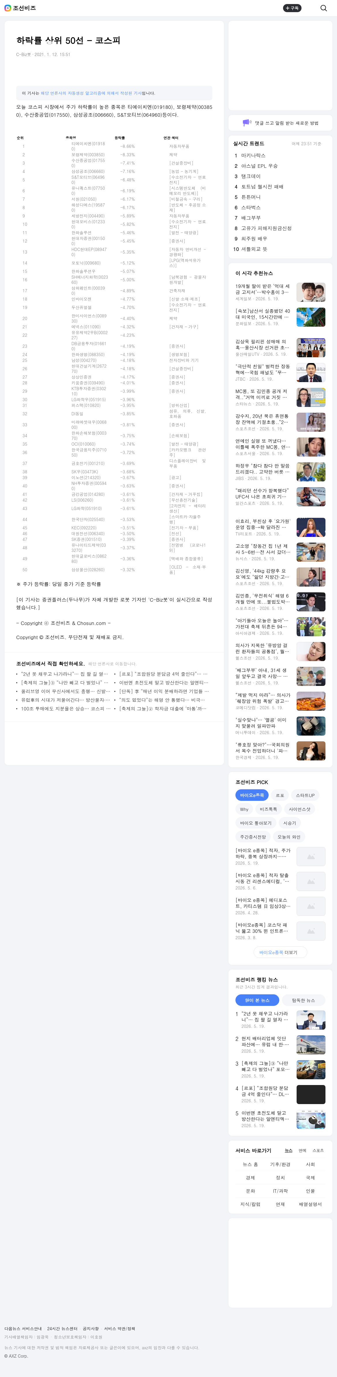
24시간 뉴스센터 (62, 1328)
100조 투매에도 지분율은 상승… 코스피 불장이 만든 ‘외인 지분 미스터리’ (66, 708)
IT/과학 (280, 1191)
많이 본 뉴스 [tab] (257, 1000)
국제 (310, 1177)
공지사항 (91, 1328)
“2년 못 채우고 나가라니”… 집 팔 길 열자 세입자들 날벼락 (66, 674)
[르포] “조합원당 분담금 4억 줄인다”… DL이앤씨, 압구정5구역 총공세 (164, 674)
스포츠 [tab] (318, 1150)
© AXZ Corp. (16, 1356)
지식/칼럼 (250, 1204)
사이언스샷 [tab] (299, 809)
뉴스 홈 (250, 1164)
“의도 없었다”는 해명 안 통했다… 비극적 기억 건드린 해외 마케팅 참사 (164, 700)
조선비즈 (24, 8)
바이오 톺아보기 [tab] (256, 823)
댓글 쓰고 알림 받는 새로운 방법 (280, 123)
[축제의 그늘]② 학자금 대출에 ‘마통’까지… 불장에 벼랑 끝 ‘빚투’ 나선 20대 (164, 708)
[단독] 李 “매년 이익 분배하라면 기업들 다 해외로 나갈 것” (164, 691)
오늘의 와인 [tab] (289, 837)
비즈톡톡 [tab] (268, 809)
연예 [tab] (302, 1150)
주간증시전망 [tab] (253, 837)
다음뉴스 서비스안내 (23, 1328)
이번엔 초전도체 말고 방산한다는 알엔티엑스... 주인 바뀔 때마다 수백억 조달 (164, 682)
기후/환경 (280, 1164)
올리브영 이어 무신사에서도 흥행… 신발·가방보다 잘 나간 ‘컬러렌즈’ (66, 691)
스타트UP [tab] (305, 795)
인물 (310, 1191)
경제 (250, 1177)
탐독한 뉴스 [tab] (303, 1000)
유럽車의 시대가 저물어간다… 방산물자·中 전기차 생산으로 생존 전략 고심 (66, 700)
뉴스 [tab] (288, 1150)
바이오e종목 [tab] (252, 795)
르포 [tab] (280, 795)
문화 (250, 1191)
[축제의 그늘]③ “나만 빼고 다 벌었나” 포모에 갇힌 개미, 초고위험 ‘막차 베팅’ (66, 682)
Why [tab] (244, 809)
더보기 (280, 952)
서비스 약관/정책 (120, 1328)
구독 (292, 8)
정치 (280, 1177)
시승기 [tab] (289, 823)
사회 (310, 1164)
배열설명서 (310, 1204)
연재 (280, 1204)
